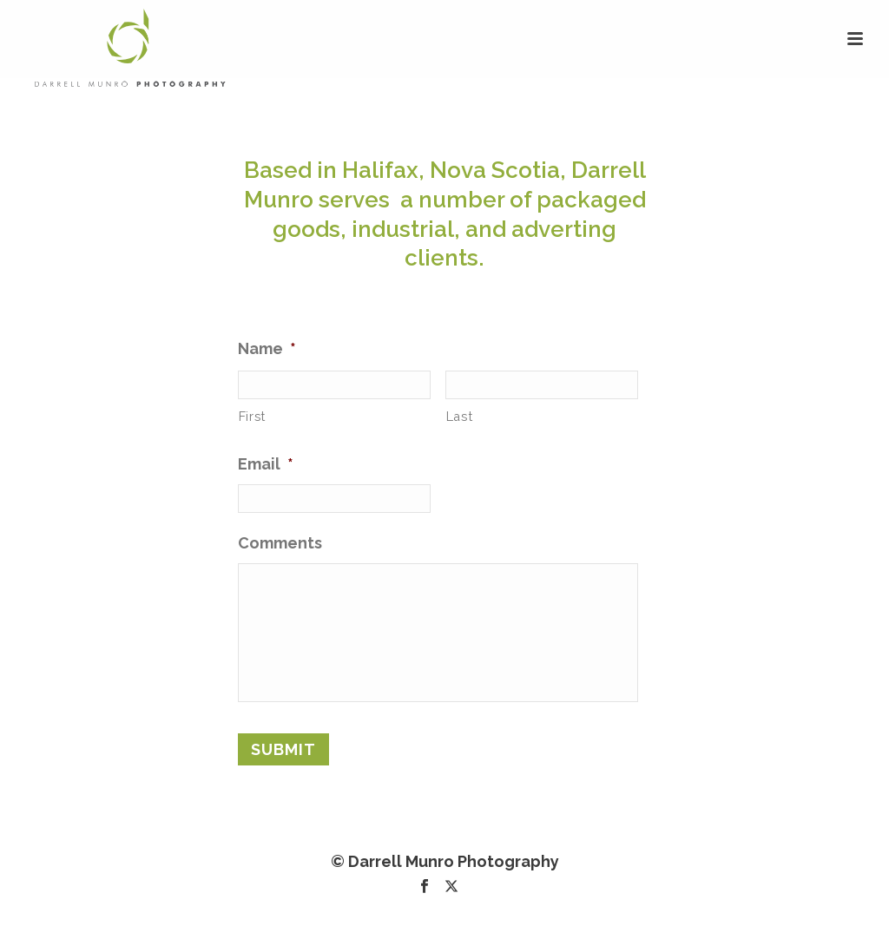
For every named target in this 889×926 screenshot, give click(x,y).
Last (459, 416)
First (252, 416)
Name (267, 348)
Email (265, 464)
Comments (280, 543)
